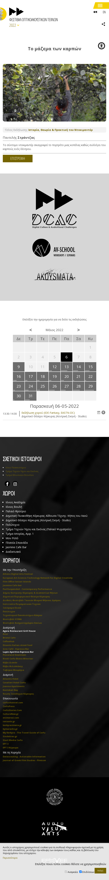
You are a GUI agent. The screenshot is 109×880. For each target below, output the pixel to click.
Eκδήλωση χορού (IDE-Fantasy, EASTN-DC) (48, 412)
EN (104, 12)
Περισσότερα (10, 857)
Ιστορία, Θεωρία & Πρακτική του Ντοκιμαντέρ (60, 130)
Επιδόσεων (88, 872)
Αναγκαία (73, 872)
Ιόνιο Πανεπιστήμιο (16, 467)
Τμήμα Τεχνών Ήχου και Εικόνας (22, 471)
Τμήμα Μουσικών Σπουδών (20, 475)
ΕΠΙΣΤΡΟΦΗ (17, 158)
